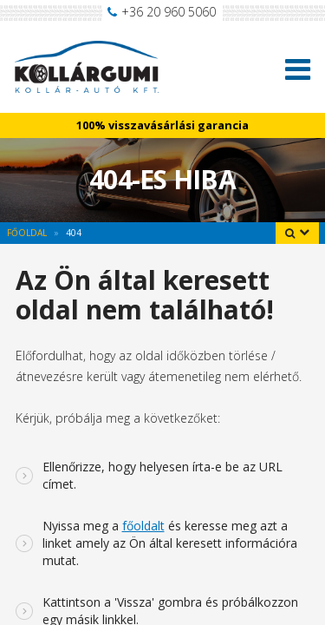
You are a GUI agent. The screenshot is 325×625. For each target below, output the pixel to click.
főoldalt (143, 525)
